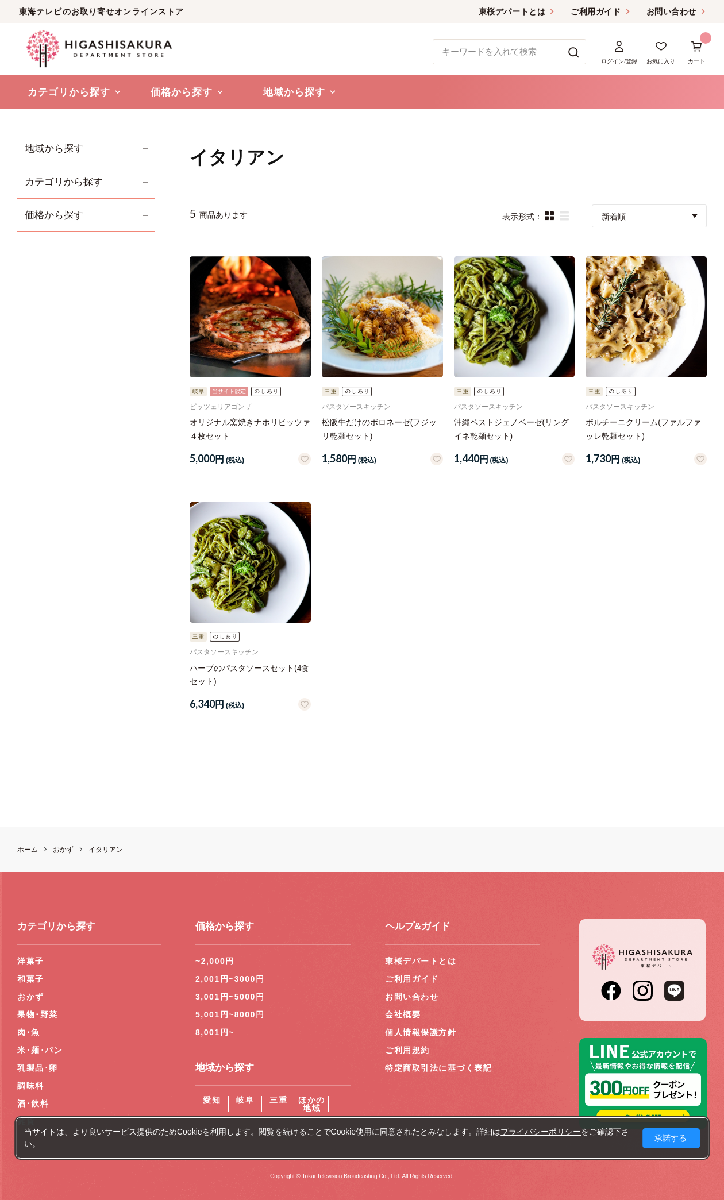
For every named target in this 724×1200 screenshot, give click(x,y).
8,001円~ (214, 1032)
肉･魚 (28, 1032)
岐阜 (245, 1100)
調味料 (30, 1085)
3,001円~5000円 (229, 996)
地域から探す (54, 148)
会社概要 (403, 1014)
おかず (30, 996)
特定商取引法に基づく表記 (438, 1067)
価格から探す (54, 215)
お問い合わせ (671, 11)
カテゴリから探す (64, 181)
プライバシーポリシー (540, 1131)
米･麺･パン (40, 1050)
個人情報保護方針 (420, 1032)
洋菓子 (30, 961)
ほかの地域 (311, 1104)
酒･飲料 (33, 1103)
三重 (278, 1100)
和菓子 (30, 978)
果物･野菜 (37, 1014)
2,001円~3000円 (229, 978)
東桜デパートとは (512, 11)
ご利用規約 (407, 1050)
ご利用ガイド (596, 11)
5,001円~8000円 (229, 1014)
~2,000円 (214, 961)
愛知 (212, 1100)
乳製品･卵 (37, 1067)
